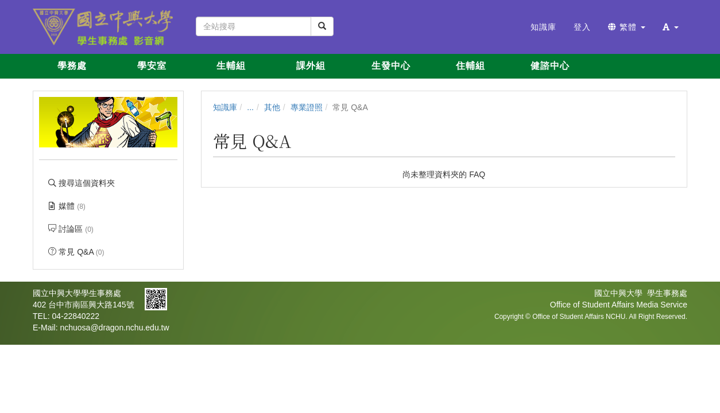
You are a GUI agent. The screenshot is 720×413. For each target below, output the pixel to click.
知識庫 (225, 107)
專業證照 (307, 107)
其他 (272, 107)
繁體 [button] (626, 27)
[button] (670, 27)
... (250, 107)
